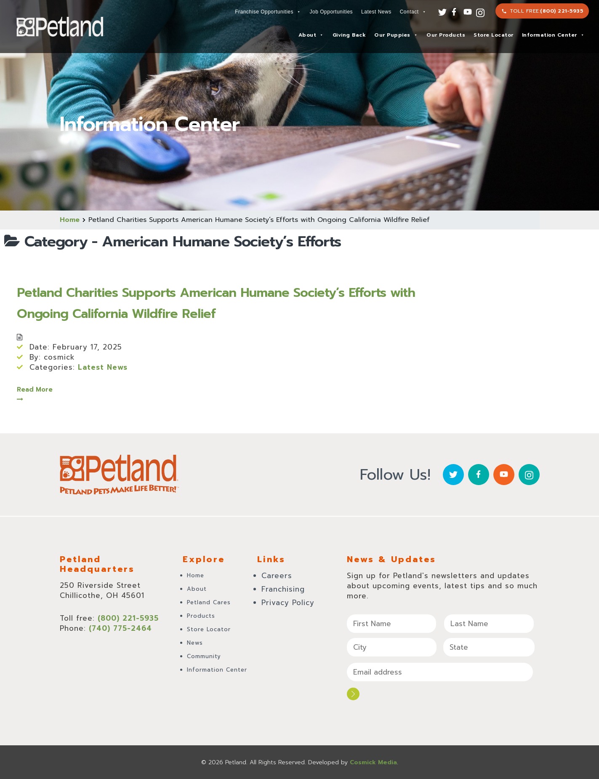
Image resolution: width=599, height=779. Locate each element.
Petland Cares (209, 602)
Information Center (553, 35)
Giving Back (349, 35)
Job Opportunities (331, 12)
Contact (413, 12)
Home (70, 220)
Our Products (445, 35)
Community (204, 656)
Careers (276, 575)
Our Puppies (396, 35)
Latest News (376, 12)
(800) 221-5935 (561, 11)
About (311, 35)
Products (201, 616)
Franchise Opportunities (268, 12)
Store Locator (494, 35)
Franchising (283, 589)
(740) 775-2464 (120, 628)
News (195, 643)
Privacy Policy (287, 602)
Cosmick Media (373, 762)
